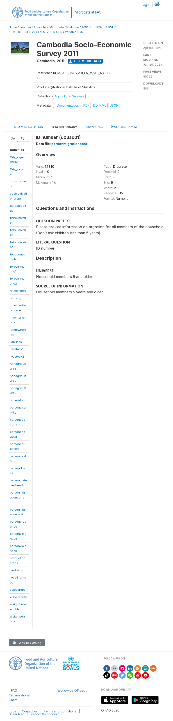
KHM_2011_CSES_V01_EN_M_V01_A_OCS (35, 32)
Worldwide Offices (71, 690)
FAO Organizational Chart (19, 695)
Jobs (12, 711)
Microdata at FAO (88, 12)
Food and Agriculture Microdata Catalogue (49, 27)
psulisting (16, 570)
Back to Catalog (27, 643)
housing (15, 298)
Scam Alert (17, 714)
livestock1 (16, 349)
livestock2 (17, 356)
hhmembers (18, 290)
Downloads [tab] (94, 127)
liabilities (16, 342)
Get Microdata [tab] (124, 127)
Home (13, 27)
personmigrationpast (69, 144)
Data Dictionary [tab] (64, 127)
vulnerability (18, 597)
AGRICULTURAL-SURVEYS (100, 27)
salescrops (17, 589)
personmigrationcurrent (18, 497)
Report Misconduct (45, 714)
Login (145, 5)
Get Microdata (85, 61)
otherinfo (16, 400)
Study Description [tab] (28, 127)
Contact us (30, 711)
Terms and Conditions (60, 711)
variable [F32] (74, 32)
